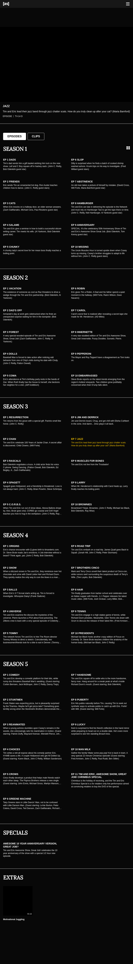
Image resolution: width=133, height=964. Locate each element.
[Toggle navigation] (127, 4)
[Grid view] (128, 147)
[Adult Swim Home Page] (10, 4)
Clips (36, 136)
